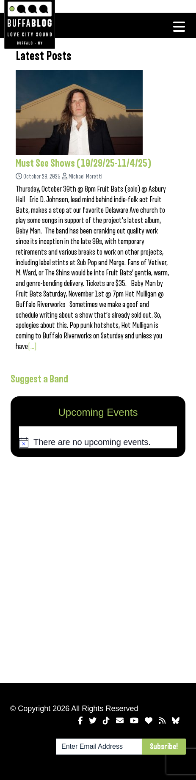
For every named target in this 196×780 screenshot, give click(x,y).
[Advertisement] (98, 568)
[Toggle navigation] (179, 27)
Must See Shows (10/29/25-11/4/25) (84, 163)
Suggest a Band (39, 379)
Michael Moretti (85, 176)
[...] (32, 346)
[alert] (98, 442)
